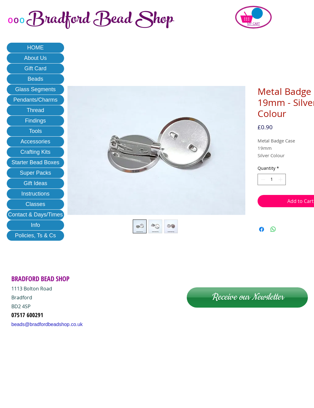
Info (35, 225)
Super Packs (35, 173)
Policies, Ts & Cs (35, 235)
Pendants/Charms (35, 100)
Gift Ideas (35, 183)
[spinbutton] (271, 179)
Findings (35, 121)
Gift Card (35, 68)
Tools (35, 131)
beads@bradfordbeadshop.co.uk (46, 324)
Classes (35, 204)
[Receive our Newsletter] (247, 297)
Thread (35, 110)
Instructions (35, 194)
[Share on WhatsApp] (273, 229)
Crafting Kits (35, 152)
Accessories (35, 141)
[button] (251, 15)
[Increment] (281, 179)
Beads (35, 79)
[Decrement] (262, 179)
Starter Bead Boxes (35, 162)
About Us (35, 58)
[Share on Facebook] (261, 229)
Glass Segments (35, 89)
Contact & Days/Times (35, 215)
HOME (35, 48)
